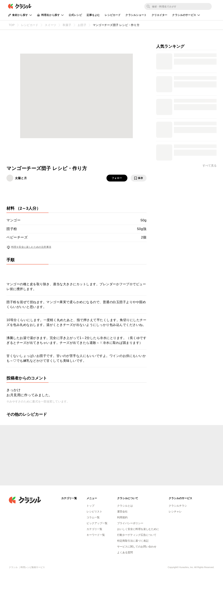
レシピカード (113, 15)
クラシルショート (136, 15)
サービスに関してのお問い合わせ (136, 546)
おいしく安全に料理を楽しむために (138, 529)
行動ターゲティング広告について (136, 534)
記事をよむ (93, 15)
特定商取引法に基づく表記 (133, 540)
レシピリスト (94, 511)
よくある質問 (125, 552)
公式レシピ (75, 15)
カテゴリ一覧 (94, 529)
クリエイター (159, 15)
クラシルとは (125, 505)
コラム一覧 (93, 517)
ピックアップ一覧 (97, 523)
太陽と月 (21, 178)
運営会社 (122, 511)
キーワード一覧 (96, 534)
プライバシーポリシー (130, 523)
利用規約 (122, 517)
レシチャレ (175, 511)
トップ (90, 505)
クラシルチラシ (178, 505)
